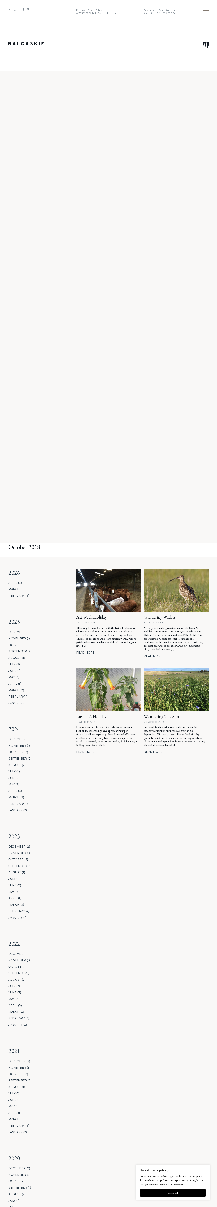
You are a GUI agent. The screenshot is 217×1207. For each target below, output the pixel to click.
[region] (173, 1182)
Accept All (173, 1192)
